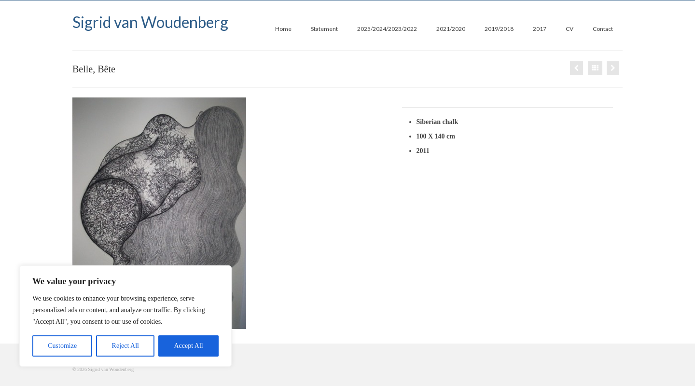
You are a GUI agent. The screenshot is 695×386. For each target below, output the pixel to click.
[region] (125, 316)
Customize (62, 345)
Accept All (188, 345)
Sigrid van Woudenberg (150, 22)
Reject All (125, 345)
